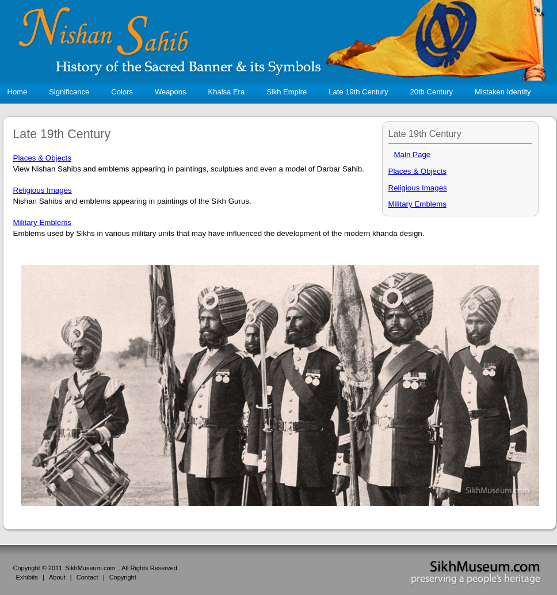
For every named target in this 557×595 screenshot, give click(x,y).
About (57, 577)
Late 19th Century (362, 91)
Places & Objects (417, 171)
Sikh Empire (290, 91)
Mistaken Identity (507, 91)
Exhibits (27, 577)
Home (17, 91)
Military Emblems (417, 204)
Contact (87, 577)
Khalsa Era (230, 91)
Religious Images (417, 188)
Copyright (122, 577)
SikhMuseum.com (90, 568)
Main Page (412, 154)
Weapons (174, 91)
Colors (125, 91)
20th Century (435, 91)
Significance (73, 91)
